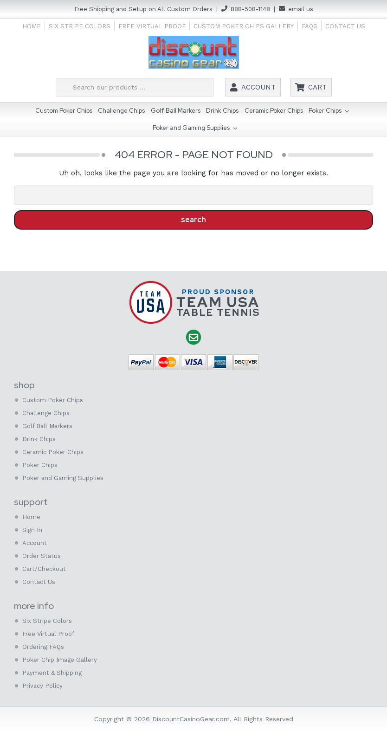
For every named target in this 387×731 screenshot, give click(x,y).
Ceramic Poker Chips (274, 111)
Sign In (32, 529)
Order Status (41, 555)
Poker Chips (329, 111)
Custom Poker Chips (63, 111)
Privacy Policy (42, 685)
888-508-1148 (250, 9)
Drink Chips (222, 111)
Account (258, 87)
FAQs (309, 26)
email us (300, 9)
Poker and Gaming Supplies (195, 128)
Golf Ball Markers (175, 111)
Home (31, 26)
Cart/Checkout (44, 568)
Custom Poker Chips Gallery (244, 26)
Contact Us (345, 26)
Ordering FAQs (43, 646)
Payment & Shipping (52, 672)
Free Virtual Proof (152, 26)
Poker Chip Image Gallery (59, 659)
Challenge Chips (121, 111)
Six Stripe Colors (79, 26)
